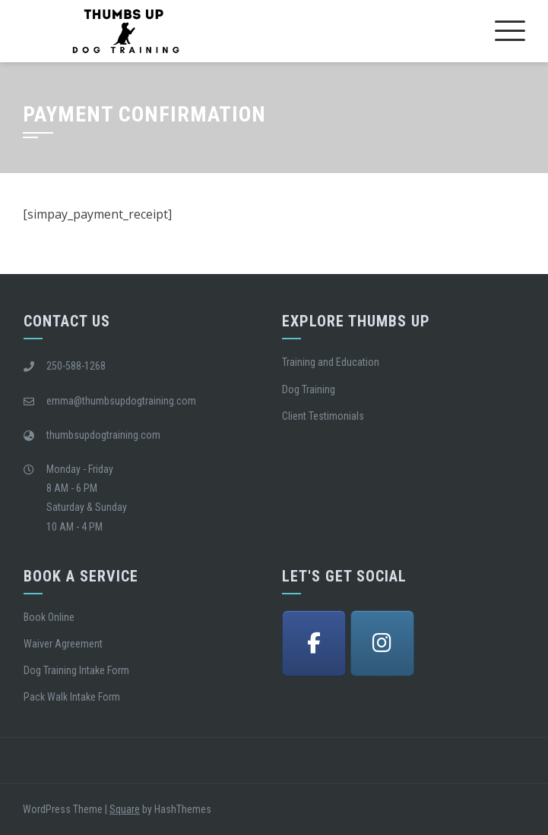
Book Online (49, 617)
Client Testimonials (323, 416)
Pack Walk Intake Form (72, 697)
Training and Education (330, 362)
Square (124, 809)
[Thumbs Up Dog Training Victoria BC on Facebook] (314, 643)
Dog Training (308, 389)
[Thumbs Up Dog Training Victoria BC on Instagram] (382, 643)
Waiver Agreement (63, 644)
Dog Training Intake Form (76, 670)
